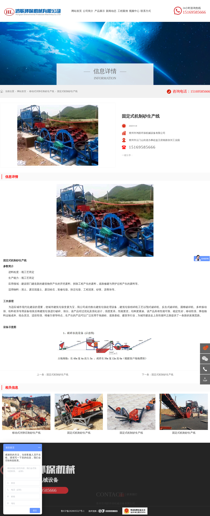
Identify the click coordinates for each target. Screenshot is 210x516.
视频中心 (134, 11)
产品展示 (99, 11)
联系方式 (146, 11)
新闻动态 (111, 11)
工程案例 (123, 11)
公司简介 (88, 11)
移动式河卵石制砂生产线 (41, 91)
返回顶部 (205, 379)
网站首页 (76, 11)
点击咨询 (205, 348)
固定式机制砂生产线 (67, 91)
